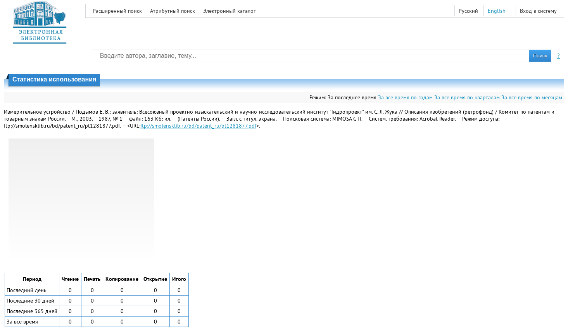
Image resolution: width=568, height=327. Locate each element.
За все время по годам (405, 97)
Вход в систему (538, 10)
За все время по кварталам (467, 97)
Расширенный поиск (117, 10)
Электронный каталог (229, 10)
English (497, 10)
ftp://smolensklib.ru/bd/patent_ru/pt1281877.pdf (198, 125)
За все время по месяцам (531, 97)
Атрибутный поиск (172, 10)
